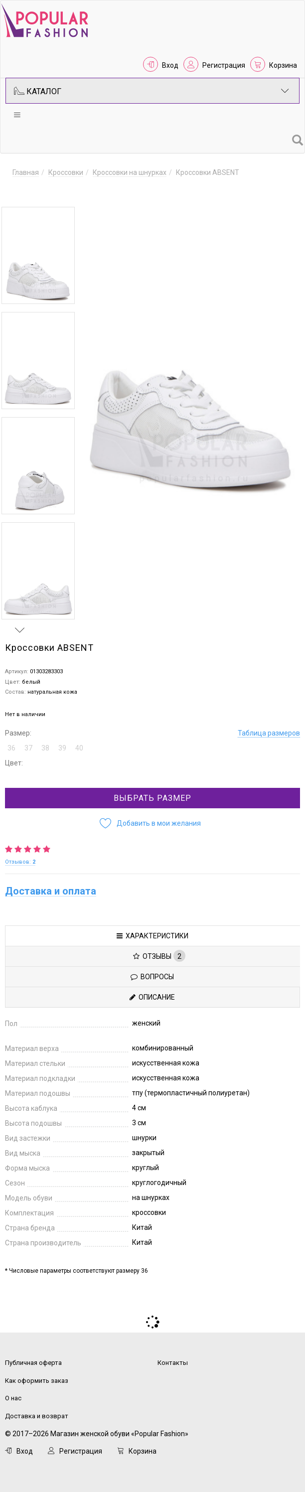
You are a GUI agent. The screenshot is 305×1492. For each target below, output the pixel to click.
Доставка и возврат (36, 1412)
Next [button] (20, 626)
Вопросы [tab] (152, 973)
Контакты (172, 1358)
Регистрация (223, 65)
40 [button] (79, 744)
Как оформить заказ (36, 1376)
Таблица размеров (269, 729)
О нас (13, 1394)
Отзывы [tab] (159, 952)
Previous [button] (20, 192)
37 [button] (28, 744)
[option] (38, 255)
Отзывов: (20, 858)
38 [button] (45, 744)
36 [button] (11, 744)
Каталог (151, 90)
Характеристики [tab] (152, 932)
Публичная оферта (33, 1358)
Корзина (283, 65)
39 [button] (62, 744)
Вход (170, 65)
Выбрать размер (152, 794)
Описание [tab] (152, 993)
